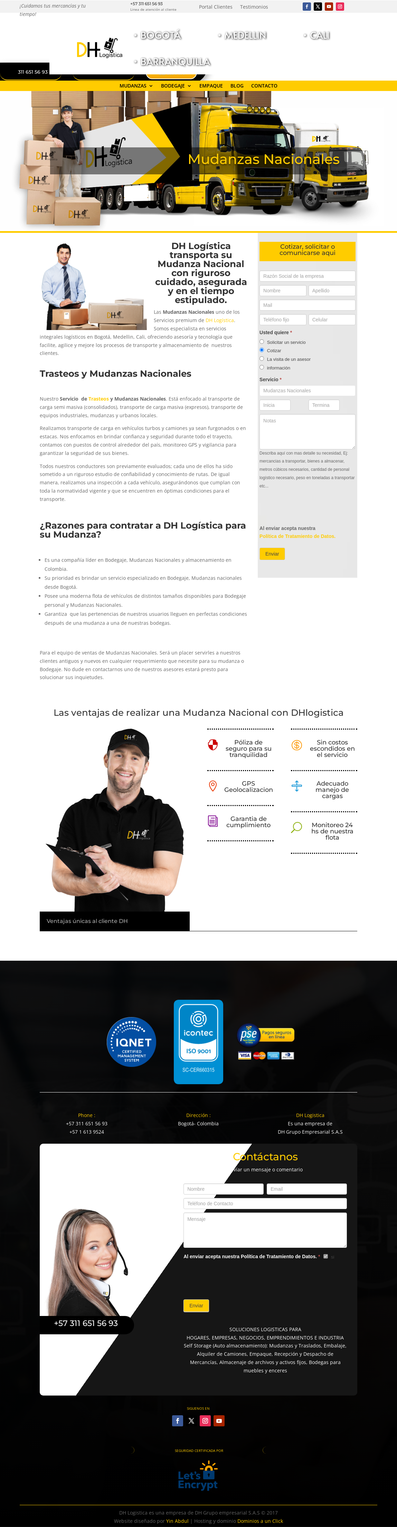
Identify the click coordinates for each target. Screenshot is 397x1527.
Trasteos (98, 398)
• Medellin (241, 35)
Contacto (264, 86)
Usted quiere (275, 332)
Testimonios (254, 7)
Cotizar (270, 350)
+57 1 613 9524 (86, 1131)
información (274, 368)
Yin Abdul (177, 1521)
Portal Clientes (216, 7)
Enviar (272, 554)
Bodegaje (173, 86)
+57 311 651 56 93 (146, 3)
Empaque (211, 86)
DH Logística (220, 320)
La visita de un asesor (285, 359)
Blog (237, 86)
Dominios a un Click (260, 1521)
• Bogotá (157, 35)
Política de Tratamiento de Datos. (297, 536)
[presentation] (312, 507)
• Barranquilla (171, 61)
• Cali (316, 35)
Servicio (270, 379)
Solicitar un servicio (282, 342)
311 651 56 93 (33, 72)
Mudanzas (133, 86)
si (328, 1257)
